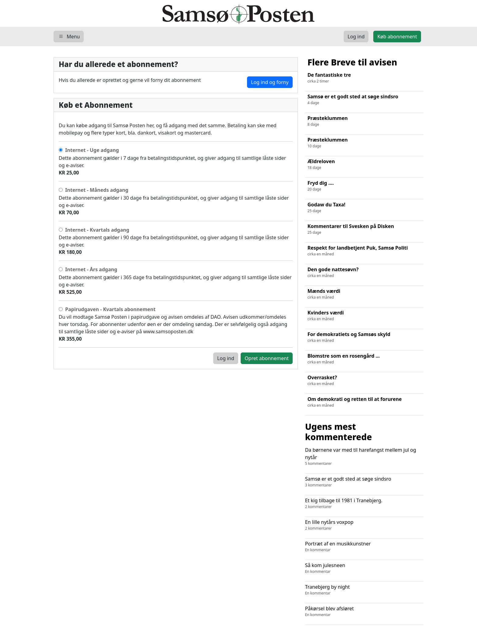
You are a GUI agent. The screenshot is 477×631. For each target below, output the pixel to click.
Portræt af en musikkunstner (364, 546)
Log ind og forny (270, 82)
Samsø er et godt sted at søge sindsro (364, 481)
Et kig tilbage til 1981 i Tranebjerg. (364, 503)
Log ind (225, 358)
